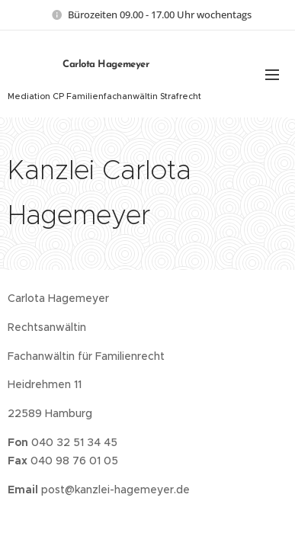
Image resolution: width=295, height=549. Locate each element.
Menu (272, 74)
